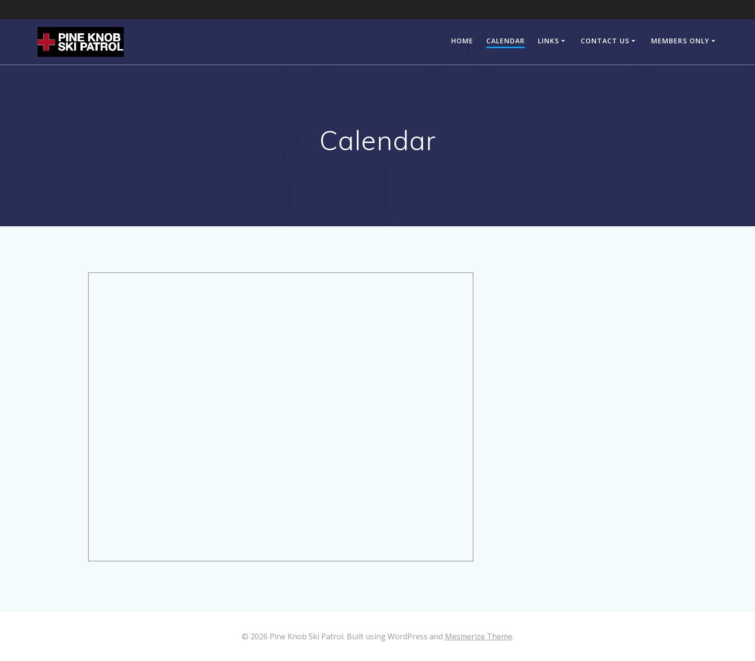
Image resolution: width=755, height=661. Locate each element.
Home (462, 40)
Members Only (680, 40)
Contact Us (605, 40)
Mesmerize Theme (478, 636)
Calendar (505, 40)
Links (548, 40)
